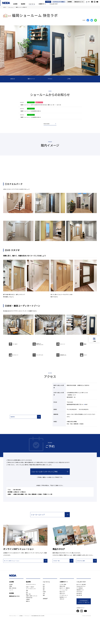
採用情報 (70, 1)
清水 (44, 589)
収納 (27, 590)
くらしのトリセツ (53, 4)
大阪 (44, 593)
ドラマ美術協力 (80, 588)
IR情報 (10, 586)
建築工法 (28, 601)
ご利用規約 (21, 615)
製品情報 (23, 4)
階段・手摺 (28, 594)
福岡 (44, 595)
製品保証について (63, 597)
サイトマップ (27, 615)
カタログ (48, 1)
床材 (27, 592)
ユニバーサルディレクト (31, 588)
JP (86, 1)
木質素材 (28, 599)
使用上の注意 (62, 586)
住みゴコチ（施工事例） (81, 584)
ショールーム (32, 4)
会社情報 (15, 4)
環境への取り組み (12, 588)
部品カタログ (62, 593)
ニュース (11, 589)
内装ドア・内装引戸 (30, 587)
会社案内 (11, 584)
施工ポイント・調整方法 (65, 588)
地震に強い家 (79, 595)
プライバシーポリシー (13, 615)
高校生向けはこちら (79, 1)
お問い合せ (62, 599)
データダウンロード (64, 595)
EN (89, 1)
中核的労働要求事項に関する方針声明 (37, 615)
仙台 (44, 584)
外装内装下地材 (29, 597)
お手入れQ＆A (79, 591)
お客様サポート (42, 4)
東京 (44, 586)
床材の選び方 (79, 593)
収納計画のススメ (80, 589)
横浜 (44, 588)
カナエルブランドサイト (31, 584)
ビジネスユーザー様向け (58, 1)
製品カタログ (62, 591)
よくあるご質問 (63, 584)
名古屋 (44, 591)
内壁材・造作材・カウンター (32, 595)
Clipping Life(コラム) (81, 586)
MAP (86, 404)
